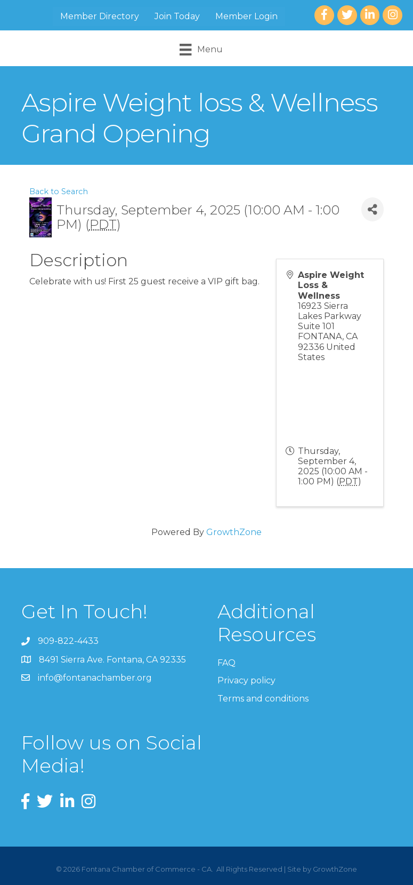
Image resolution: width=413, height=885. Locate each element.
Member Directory (99, 16)
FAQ (226, 663)
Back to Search (58, 191)
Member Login (246, 16)
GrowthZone (234, 532)
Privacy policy (246, 680)
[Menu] (201, 49)
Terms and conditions (263, 698)
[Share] (372, 209)
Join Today (177, 16)
